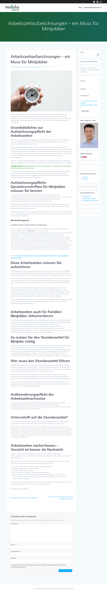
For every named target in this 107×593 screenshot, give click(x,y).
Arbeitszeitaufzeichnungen (20, 488)
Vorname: (83, 81)
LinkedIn (85, 177)
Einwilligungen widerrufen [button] (90, 200)
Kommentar (15, 524)
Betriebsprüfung (37, 67)
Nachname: (83, 89)
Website (13, 558)
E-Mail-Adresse (16, 551)
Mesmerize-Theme (68, 589)
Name (13, 545)
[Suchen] (98, 54)
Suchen (82, 52)
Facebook (85, 179)
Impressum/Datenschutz (93, 7)
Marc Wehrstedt (17, 67)
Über (80, 7)
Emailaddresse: (84, 95)
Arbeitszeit (28, 67)
